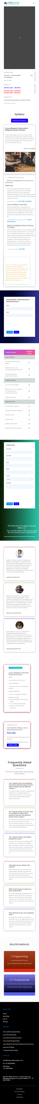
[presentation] (18, 322)
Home (5, 1014)
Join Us (5, 1019)
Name (8, 305)
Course (8, 475)
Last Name (9, 455)
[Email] (19, 315)
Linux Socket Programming (11, 1041)
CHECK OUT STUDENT (16, 249)
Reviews (5, 1022)
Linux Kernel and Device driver (12, 1038)
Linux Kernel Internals (9, 1035)
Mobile (8, 469)
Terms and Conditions (20, 1091)
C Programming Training (10, 1050)
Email (7, 312)
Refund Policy (19, 1089)
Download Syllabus (19, 121)
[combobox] (19, 479)
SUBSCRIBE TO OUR (19, 201)
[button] (9, 332)
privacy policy (19, 1097)
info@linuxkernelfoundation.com (13, 1060)
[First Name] (19, 452)
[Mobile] (19, 472)
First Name (9, 449)
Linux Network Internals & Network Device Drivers (18, 1044)
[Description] (19, 487)
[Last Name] (19, 308)
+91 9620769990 (8, 1068)
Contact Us (19, 1094)
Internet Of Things (8, 1047)
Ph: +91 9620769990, (9, 1063)
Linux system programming (11, 1032)
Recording (6, 1016)
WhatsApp (6, 1066)
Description (8, 482)
